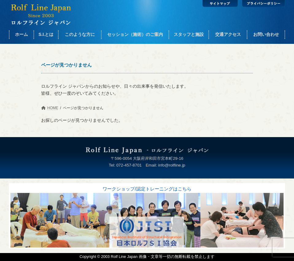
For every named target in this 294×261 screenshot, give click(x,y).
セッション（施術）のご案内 (135, 34)
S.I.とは (45, 34)
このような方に (80, 34)
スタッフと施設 (189, 34)
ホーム (21, 34)
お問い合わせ (266, 34)
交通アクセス (228, 34)
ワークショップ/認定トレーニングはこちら (147, 188)
